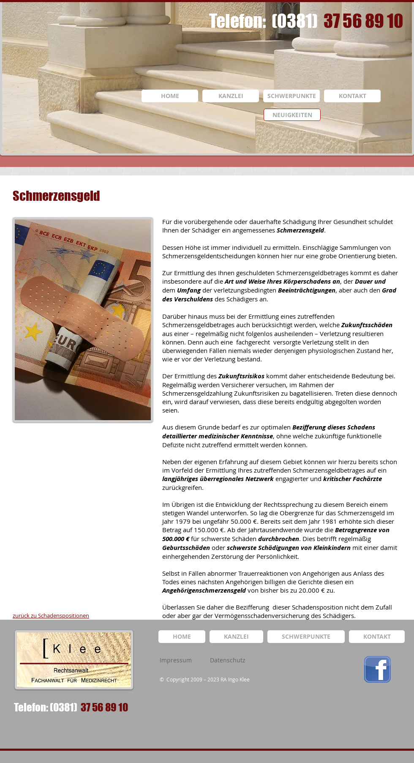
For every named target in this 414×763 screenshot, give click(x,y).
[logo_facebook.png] (377, 669)
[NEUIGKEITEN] (292, 115)
